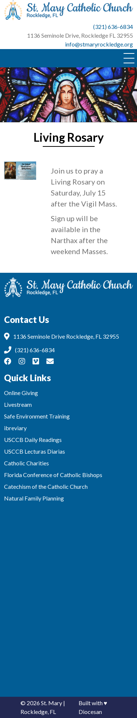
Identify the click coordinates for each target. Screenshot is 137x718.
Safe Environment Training (37, 416)
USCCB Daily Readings (33, 439)
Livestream (18, 404)
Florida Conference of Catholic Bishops (53, 474)
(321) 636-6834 (113, 26)
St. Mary (51, 702)
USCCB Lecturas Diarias (34, 451)
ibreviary (15, 427)
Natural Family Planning (34, 498)
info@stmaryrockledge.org (99, 44)
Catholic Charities (26, 463)
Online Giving (21, 392)
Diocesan (90, 711)
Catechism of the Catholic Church (46, 486)
